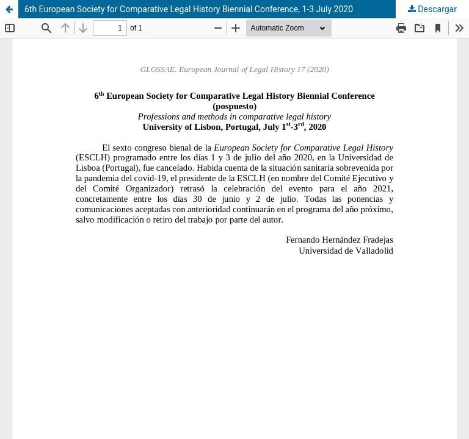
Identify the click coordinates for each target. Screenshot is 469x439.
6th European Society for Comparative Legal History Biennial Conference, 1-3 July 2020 (188, 9)
